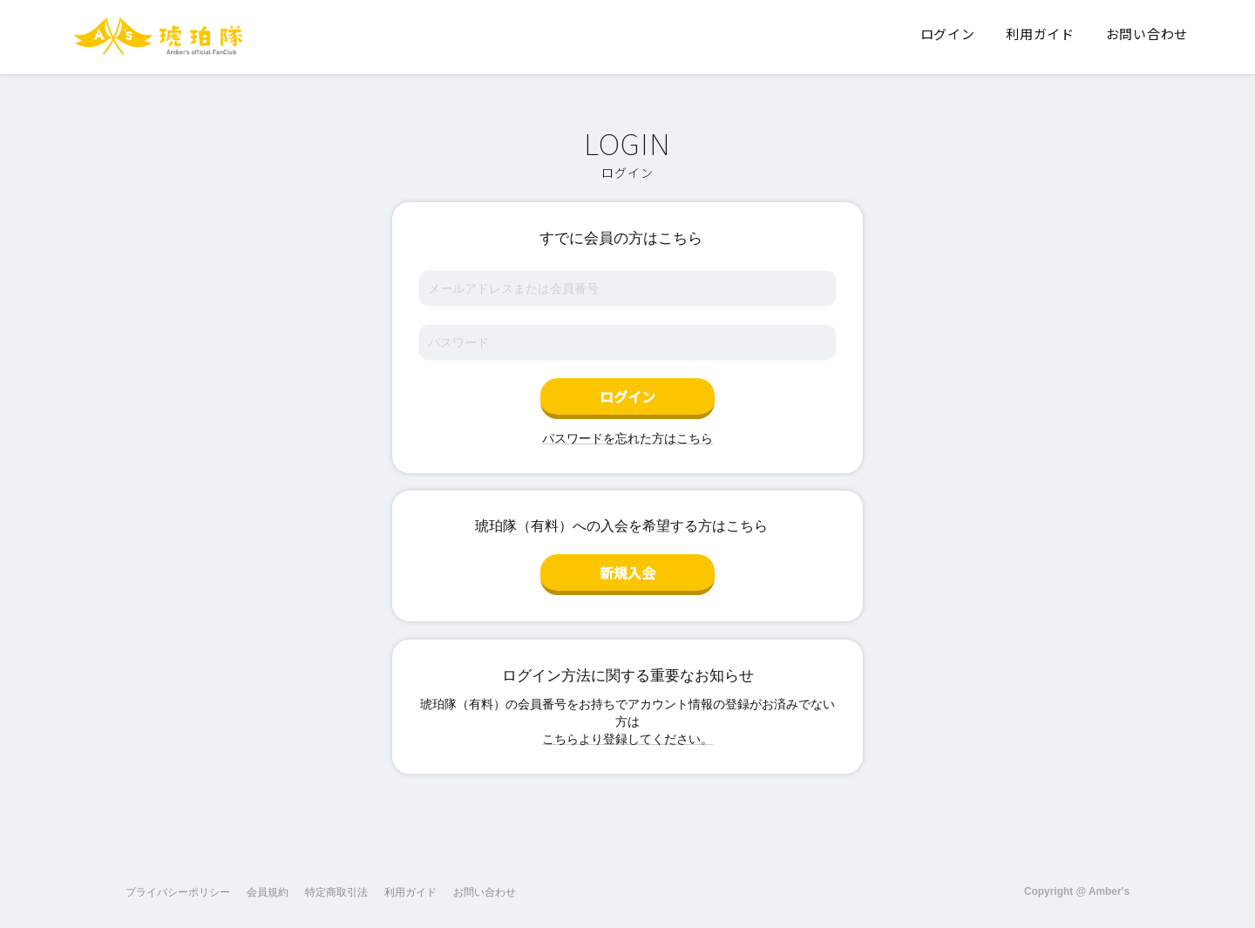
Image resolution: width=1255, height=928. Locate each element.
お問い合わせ (484, 892)
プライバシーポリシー (178, 892)
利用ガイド (410, 892)
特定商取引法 (336, 892)
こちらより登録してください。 (627, 739)
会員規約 (267, 892)
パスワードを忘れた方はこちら (627, 438)
